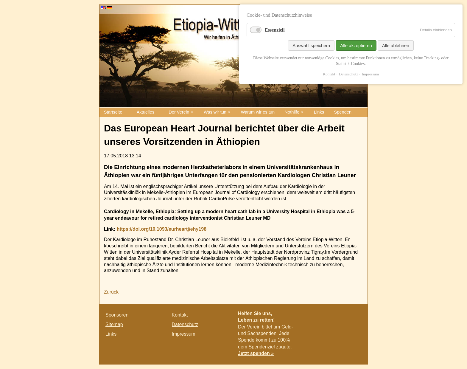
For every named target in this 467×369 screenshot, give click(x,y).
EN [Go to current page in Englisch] (103, 7)
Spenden (342, 112)
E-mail (355, 316)
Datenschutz (185, 324)
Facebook (332, 316)
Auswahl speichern (311, 45)
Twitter (343, 316)
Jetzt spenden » (256, 353)
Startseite (113, 112)
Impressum (183, 334)
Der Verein (179, 112)
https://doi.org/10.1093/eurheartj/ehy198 (161, 229)
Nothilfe (292, 112)
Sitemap (114, 324)
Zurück (111, 291)
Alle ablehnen (395, 45)
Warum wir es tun (258, 112)
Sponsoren (116, 314)
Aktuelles (145, 112)
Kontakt (180, 314)
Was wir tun (215, 112)
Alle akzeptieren (356, 45)
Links (319, 112)
